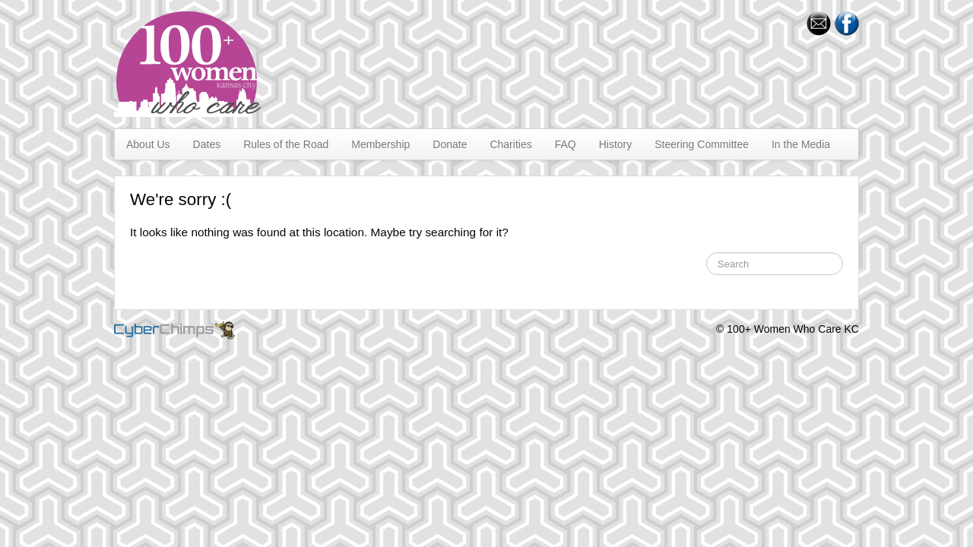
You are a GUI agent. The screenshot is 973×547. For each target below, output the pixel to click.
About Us (148, 144)
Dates (207, 144)
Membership (380, 144)
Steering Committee (701, 144)
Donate (450, 144)
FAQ (565, 144)
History (615, 144)
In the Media (801, 144)
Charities (510, 144)
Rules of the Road (285, 144)
